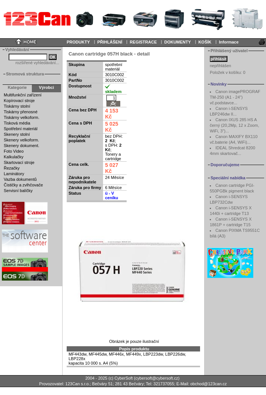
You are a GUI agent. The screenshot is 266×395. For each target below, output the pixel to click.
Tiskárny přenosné (20, 112)
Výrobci (46, 87)
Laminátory (14, 173)
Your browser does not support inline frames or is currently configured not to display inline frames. (133, 19)
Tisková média (17, 123)
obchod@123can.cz (208, 383)
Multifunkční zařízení (23, 95)
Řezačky (11, 168)
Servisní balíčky (18, 190)
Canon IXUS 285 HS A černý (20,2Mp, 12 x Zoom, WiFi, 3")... (234, 125)
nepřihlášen (220, 65)
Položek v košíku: (227, 72)
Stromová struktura (25, 74)
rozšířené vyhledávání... (37, 62)
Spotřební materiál (20, 128)
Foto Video (14, 151)
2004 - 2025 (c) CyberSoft (109, 378)
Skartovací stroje (19, 162)
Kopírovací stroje (19, 100)
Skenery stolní (17, 134)
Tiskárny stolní (17, 106)
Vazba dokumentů (20, 179)
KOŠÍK (204, 42)
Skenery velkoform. (21, 140)
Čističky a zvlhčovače (23, 185)
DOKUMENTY (177, 42)
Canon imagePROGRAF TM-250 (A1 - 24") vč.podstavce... (235, 97)
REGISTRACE (143, 42)
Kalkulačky (14, 157)
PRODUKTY (78, 42)
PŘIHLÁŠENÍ (110, 42)
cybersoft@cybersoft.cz (156, 378)
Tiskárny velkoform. (21, 117)
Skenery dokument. (21, 145)
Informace (229, 42)
